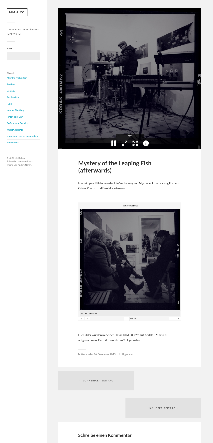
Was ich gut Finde (15, 130)
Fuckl (9, 104)
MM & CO (17, 12)
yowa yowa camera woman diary (22, 136)
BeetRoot (11, 84)
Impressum (14, 34)
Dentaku (11, 91)
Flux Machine (13, 97)
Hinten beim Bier (15, 117)
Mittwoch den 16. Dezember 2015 (97, 354)
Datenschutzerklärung (23, 29)
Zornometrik (13, 143)
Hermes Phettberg (15, 110)
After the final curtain (17, 78)
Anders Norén (24, 165)
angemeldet (98, 422)
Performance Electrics (17, 123)
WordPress (27, 161)
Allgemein (126, 354)
